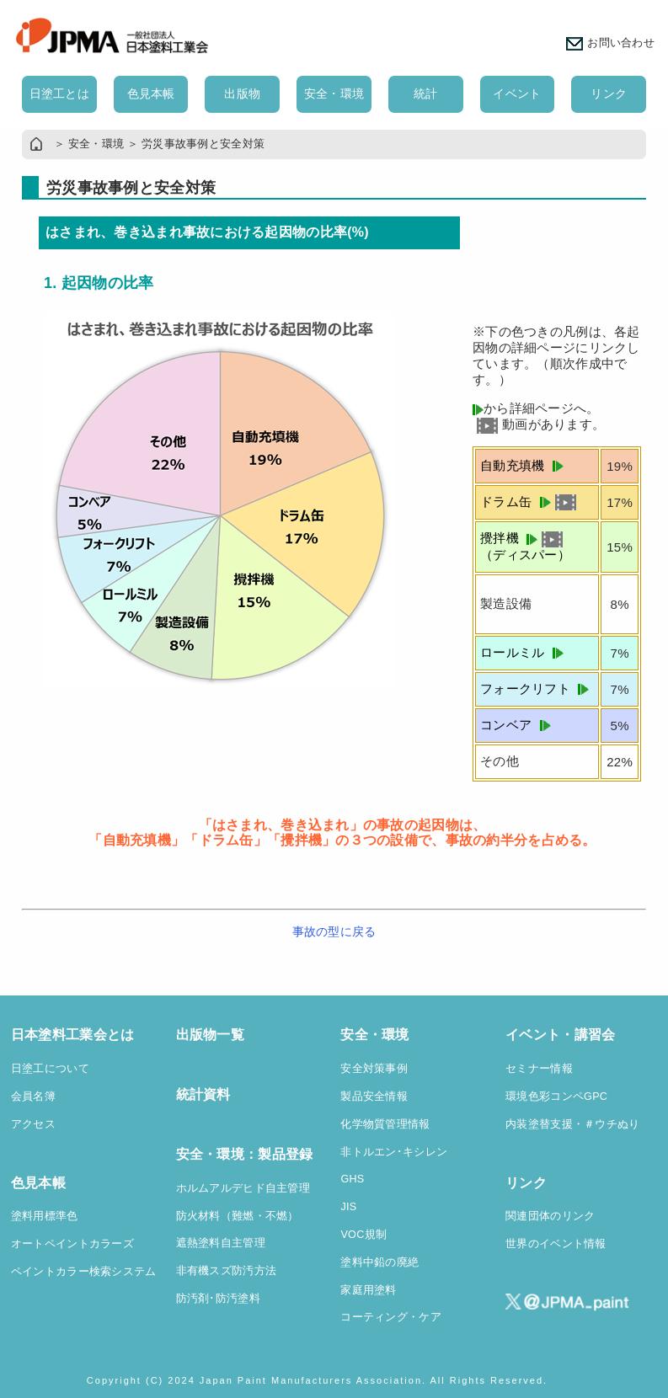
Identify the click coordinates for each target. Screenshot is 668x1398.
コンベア (515, 725)
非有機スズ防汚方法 (226, 1271)
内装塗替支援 (539, 1124)
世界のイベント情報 (556, 1244)
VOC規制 (363, 1235)
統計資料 (203, 1094)
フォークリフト (534, 688)
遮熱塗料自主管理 (220, 1243)
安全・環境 (334, 93)
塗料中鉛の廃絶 (379, 1262)
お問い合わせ (610, 43)
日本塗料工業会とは (73, 1034)
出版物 (242, 93)
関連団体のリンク (550, 1216)
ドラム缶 (528, 501)
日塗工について (50, 1069)
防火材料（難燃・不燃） (237, 1216)
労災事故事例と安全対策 (203, 144)
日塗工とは (59, 93)
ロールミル (522, 652)
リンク (609, 93)
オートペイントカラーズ (72, 1244)
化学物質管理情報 (385, 1124)
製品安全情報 (374, 1096)
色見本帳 (151, 93)
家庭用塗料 (368, 1290)
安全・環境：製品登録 (244, 1154)
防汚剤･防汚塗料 (218, 1299)
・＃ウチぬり (606, 1124)
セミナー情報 (539, 1069)
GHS (352, 1179)
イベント (517, 93)
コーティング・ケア (390, 1317)
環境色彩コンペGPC (556, 1096)
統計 (426, 93)
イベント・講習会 (560, 1034)
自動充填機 (522, 465)
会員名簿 (33, 1096)
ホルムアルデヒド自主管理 (243, 1188)
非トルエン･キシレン (393, 1152)
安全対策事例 (374, 1069)
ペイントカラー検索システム (84, 1272)
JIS (348, 1207)
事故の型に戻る (334, 931)
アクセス (33, 1124)
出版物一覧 (210, 1034)
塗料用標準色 (44, 1216)
